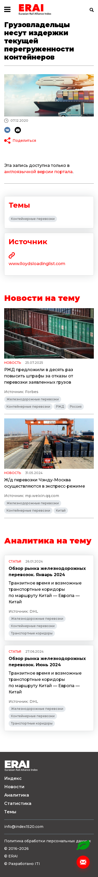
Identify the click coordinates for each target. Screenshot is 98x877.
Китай (61, 510)
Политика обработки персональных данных (47, 841)
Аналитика (16, 795)
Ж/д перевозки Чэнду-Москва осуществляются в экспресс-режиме (44, 483)
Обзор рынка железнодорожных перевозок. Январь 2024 (47, 571)
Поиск (92, 10)
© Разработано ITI (22, 863)
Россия (76, 406)
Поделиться (24, 140)
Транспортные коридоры (32, 633)
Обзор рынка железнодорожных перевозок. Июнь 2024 (47, 661)
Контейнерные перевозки (33, 219)
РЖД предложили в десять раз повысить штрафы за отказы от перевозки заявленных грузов (38, 376)
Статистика (17, 803)
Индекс (13, 778)
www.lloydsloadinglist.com (37, 263)
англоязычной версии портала (38, 171)
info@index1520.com (23, 826)
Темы (10, 811)
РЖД (60, 406)
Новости (14, 786)
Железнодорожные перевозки (33, 399)
